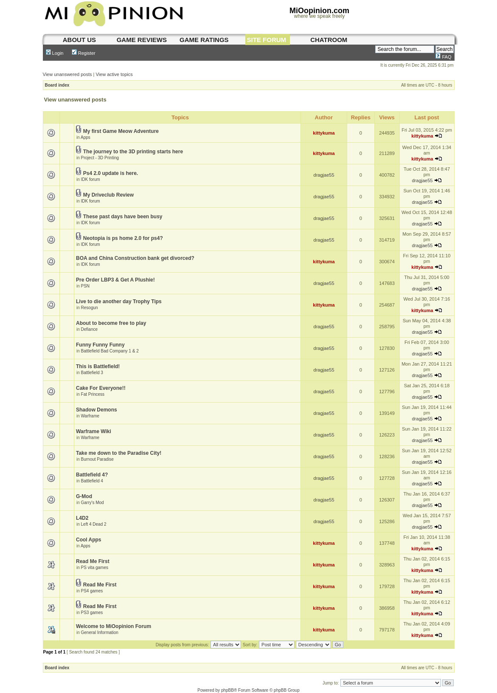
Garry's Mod (92, 502)
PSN (85, 286)
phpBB (227, 690)
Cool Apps (88, 540)
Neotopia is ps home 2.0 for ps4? (123, 238)
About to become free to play (111, 323)
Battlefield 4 (92, 481)
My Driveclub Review (108, 195)
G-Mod (84, 496)
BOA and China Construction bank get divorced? (135, 258)
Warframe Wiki (93, 431)
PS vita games (94, 567)
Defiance (89, 329)
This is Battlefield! (98, 366)
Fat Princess (93, 394)
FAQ (443, 56)
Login (55, 53)
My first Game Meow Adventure (121, 131)
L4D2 (82, 518)
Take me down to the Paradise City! (118, 453)
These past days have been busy (123, 217)
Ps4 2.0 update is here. (110, 173)
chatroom (328, 39)
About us (79, 39)
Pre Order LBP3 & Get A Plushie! (115, 280)
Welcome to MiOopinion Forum (113, 626)
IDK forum (90, 179)
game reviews (142, 39)
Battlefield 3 (92, 372)
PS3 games (92, 612)
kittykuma (323, 132)
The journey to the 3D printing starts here (133, 152)
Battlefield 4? (92, 475)
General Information (99, 632)
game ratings (204, 39)
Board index (57, 85)
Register (83, 53)
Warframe (90, 416)
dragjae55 (324, 174)
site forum (266, 39)
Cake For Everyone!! (101, 388)
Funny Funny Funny (100, 345)
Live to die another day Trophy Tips (119, 301)
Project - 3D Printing (100, 157)
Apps (85, 137)
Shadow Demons (96, 410)
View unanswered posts (67, 74)
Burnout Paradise (97, 459)
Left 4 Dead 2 (94, 524)
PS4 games (92, 591)
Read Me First (93, 561)
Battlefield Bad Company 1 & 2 (110, 351)
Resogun (89, 307)
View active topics (113, 74)
